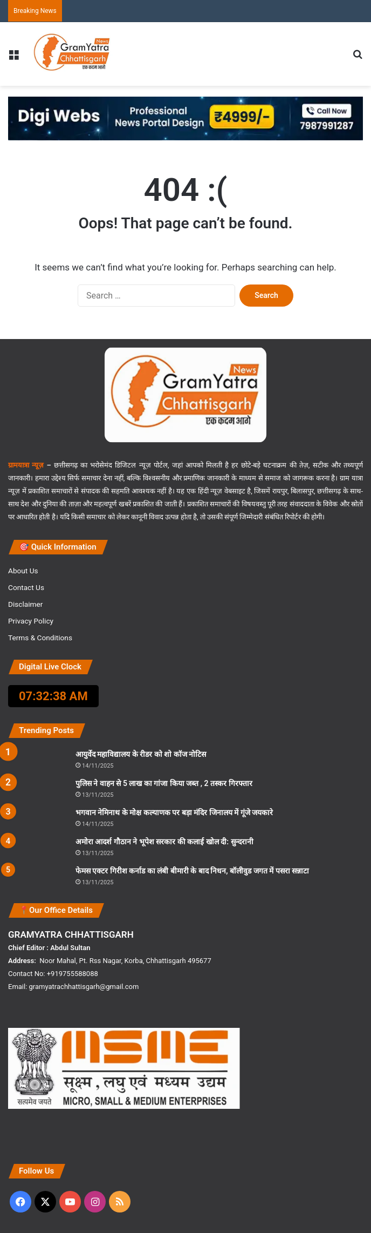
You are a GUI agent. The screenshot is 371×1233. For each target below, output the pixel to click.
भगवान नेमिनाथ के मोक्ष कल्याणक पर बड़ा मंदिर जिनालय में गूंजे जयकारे (174, 812)
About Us (23, 570)
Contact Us (26, 587)
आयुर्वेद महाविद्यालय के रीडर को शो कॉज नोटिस (140, 754)
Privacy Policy (30, 621)
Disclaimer (25, 604)
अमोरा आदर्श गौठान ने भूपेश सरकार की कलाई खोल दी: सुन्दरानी (164, 841)
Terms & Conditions (40, 637)
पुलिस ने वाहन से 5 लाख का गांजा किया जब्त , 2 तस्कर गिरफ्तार (163, 783)
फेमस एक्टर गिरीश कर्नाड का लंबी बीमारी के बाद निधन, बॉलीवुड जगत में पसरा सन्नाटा (192, 870)
